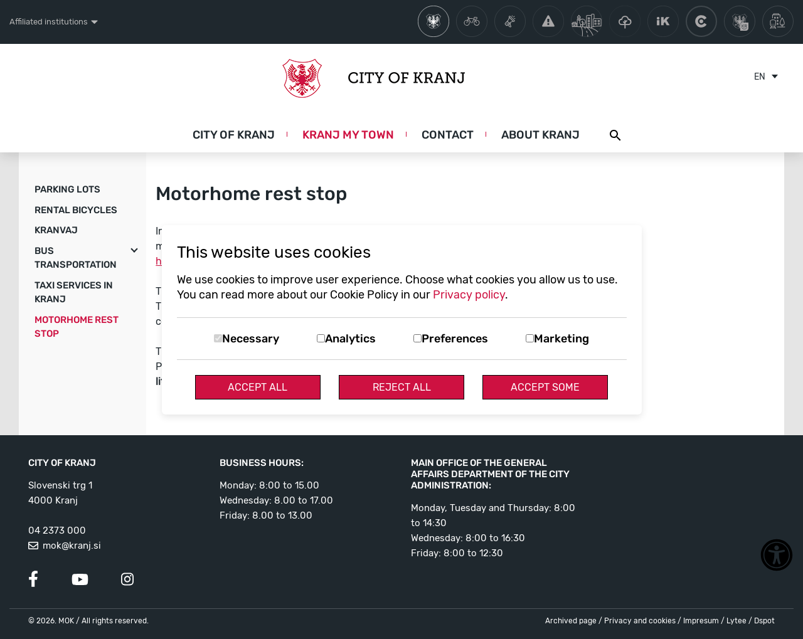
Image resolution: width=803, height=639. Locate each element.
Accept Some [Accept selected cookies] (545, 387)
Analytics (350, 338)
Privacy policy (469, 295)
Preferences (455, 338)
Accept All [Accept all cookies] (257, 387)
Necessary (250, 338)
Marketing (561, 338)
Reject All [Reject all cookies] (402, 387)
